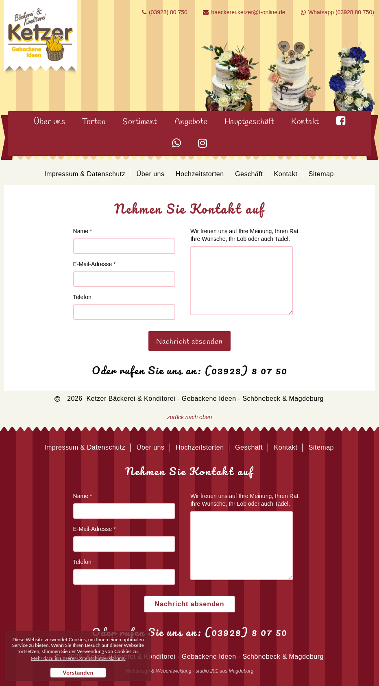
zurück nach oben (189, 417)
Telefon (82, 297)
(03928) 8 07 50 (246, 370)
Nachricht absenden (189, 342)
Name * (82, 231)
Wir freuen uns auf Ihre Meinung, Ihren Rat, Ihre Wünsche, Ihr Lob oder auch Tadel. (245, 235)
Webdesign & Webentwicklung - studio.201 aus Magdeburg (189, 671)
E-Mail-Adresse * (94, 264)
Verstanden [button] (78, 672)
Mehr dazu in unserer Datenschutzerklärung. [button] (78, 658)
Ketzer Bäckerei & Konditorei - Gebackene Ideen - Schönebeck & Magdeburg (205, 398)
